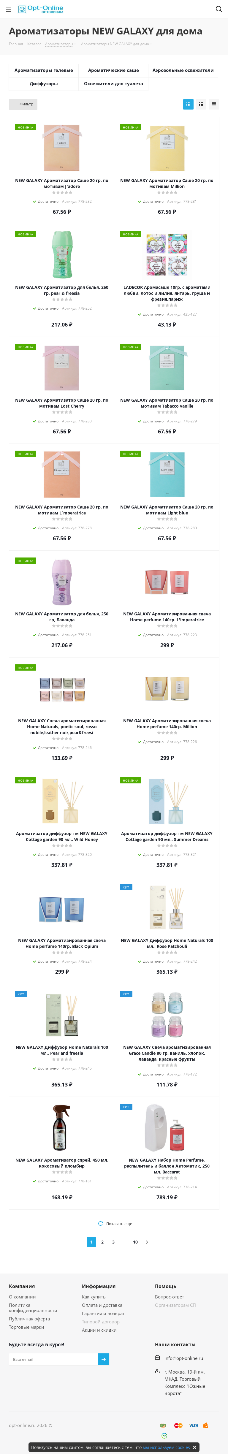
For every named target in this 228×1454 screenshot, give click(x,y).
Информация (98, 1286)
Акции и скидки (99, 1330)
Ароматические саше (113, 70)
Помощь (165, 1286)
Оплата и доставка (102, 1305)
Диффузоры (44, 83)
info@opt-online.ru (183, 1358)
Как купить (94, 1297)
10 (135, 1242)
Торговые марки (26, 1327)
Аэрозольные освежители (183, 70)
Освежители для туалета (113, 83)
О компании (22, 1297)
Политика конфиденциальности (33, 1307)
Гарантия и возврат (103, 1313)
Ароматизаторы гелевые (44, 70)
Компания (22, 1286)
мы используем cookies (166, 1447)
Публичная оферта (29, 1319)
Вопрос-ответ (169, 1297)
